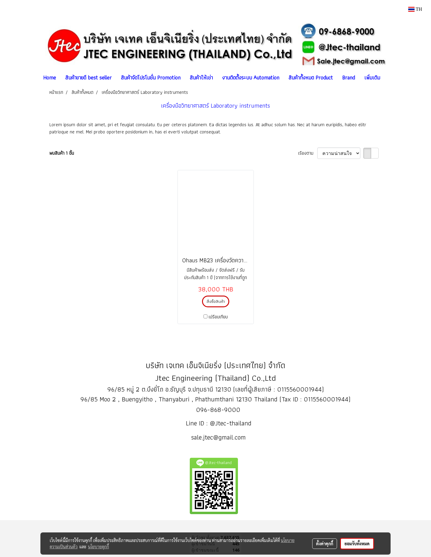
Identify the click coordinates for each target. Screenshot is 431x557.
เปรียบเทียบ (218, 316)
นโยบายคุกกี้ (98, 546)
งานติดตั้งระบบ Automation (250, 77)
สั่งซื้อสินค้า (216, 301)
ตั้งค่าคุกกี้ (324, 543)
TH (415, 9)
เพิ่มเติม (372, 77)
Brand (348, 77)
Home (49, 77)
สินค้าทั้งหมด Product (311, 77)
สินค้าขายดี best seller (88, 77)
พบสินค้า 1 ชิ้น (61, 153)
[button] (390, 77)
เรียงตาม (307, 153)
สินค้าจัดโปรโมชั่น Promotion (150, 77)
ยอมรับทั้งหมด (357, 543)
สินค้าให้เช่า (201, 77)
